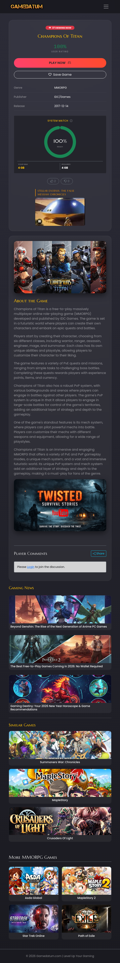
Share (98, 553)
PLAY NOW (60, 62)
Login (30, 567)
